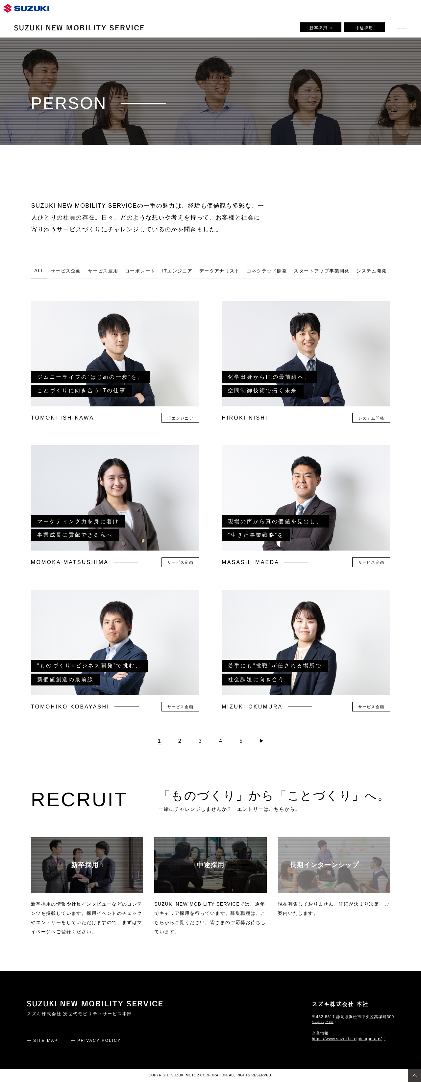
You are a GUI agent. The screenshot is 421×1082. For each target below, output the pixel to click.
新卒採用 (321, 28)
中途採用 (364, 28)
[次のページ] (261, 741)
